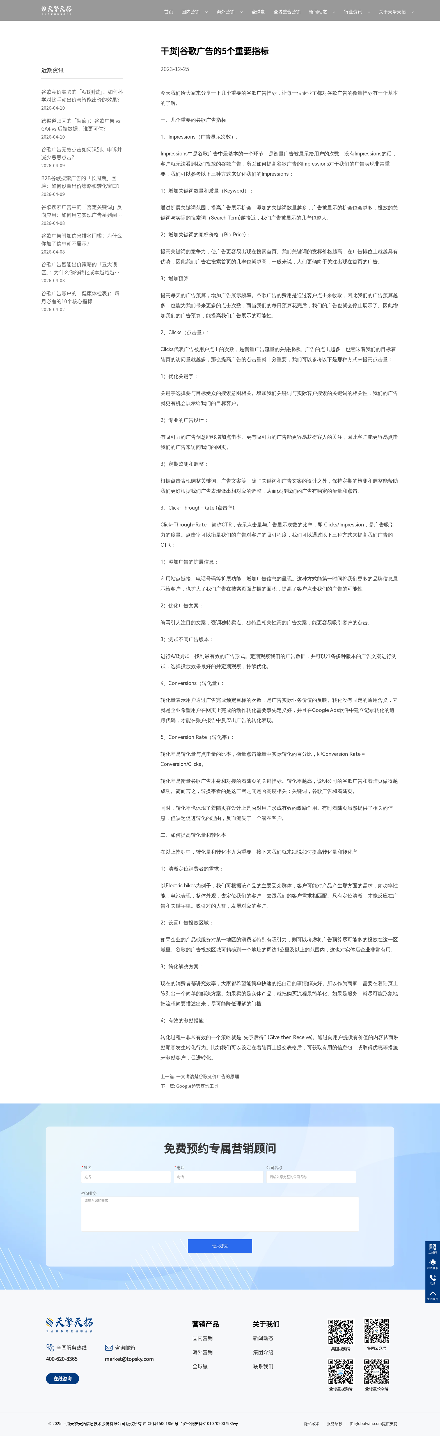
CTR (227, 525)
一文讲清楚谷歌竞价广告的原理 (207, 1076)
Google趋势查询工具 (197, 1086)
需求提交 (220, 1246)
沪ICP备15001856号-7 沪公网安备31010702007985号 (190, 1424)
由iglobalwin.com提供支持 (374, 1424)
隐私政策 (312, 1424)
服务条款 (334, 1424)
